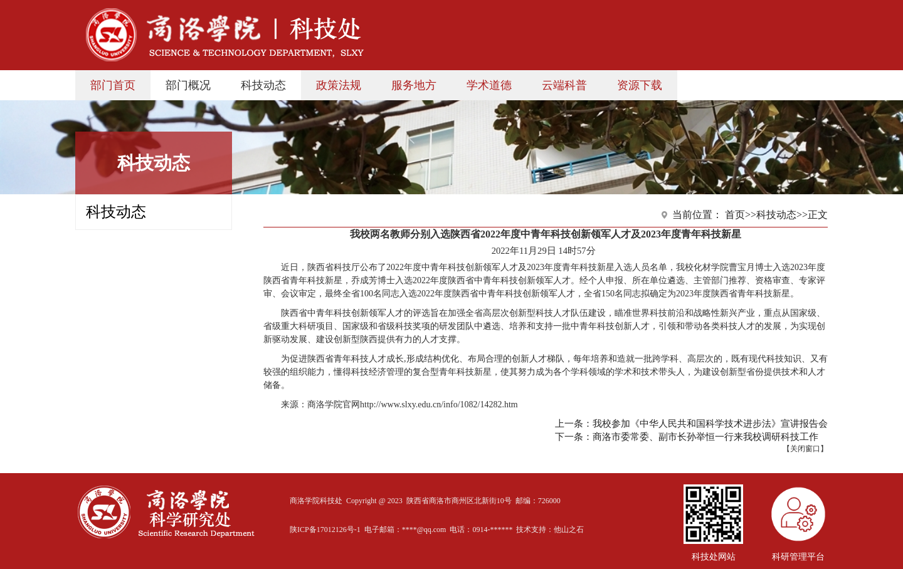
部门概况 (188, 85)
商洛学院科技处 (316, 500)
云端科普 (564, 85)
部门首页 (112, 85)
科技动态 (263, 85)
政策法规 (338, 85)
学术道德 (489, 85)
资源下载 (639, 85)
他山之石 (569, 529)
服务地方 (413, 85)
